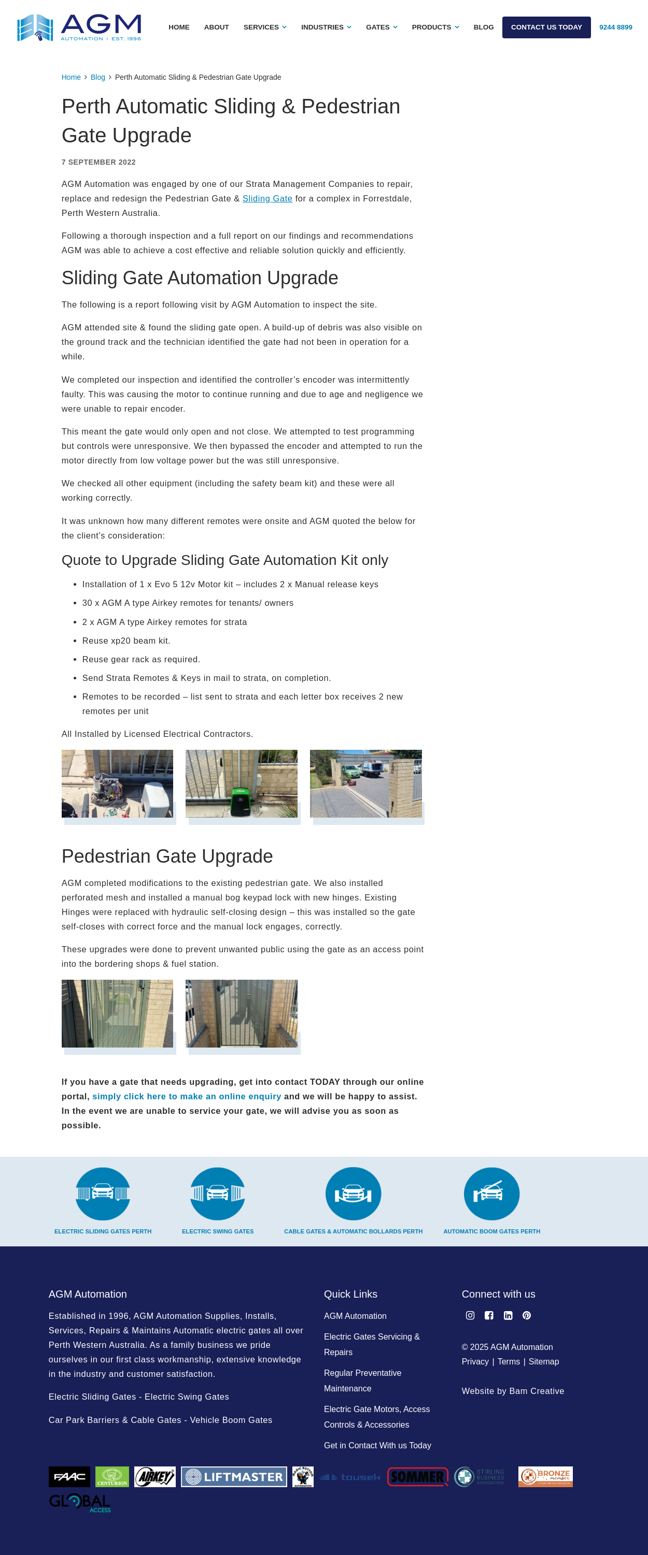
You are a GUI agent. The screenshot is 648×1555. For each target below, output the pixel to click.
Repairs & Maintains (130, 1330)
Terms (509, 1361)
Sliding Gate (268, 198)
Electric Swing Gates (218, 1200)
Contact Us (546, 27)
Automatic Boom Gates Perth (491, 1200)
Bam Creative (537, 1391)
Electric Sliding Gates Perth (102, 1200)
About (216, 27)
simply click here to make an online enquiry (186, 1096)
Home (179, 27)
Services (261, 27)
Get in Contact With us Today (377, 1445)
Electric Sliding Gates (92, 1396)
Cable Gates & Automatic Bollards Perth (353, 1200)
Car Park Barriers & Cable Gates (115, 1420)
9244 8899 (615, 27)
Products (432, 27)
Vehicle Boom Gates (231, 1420)
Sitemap (544, 1361)
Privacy (475, 1361)
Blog (484, 27)
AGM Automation (355, 1316)
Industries (322, 27)
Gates (378, 27)
